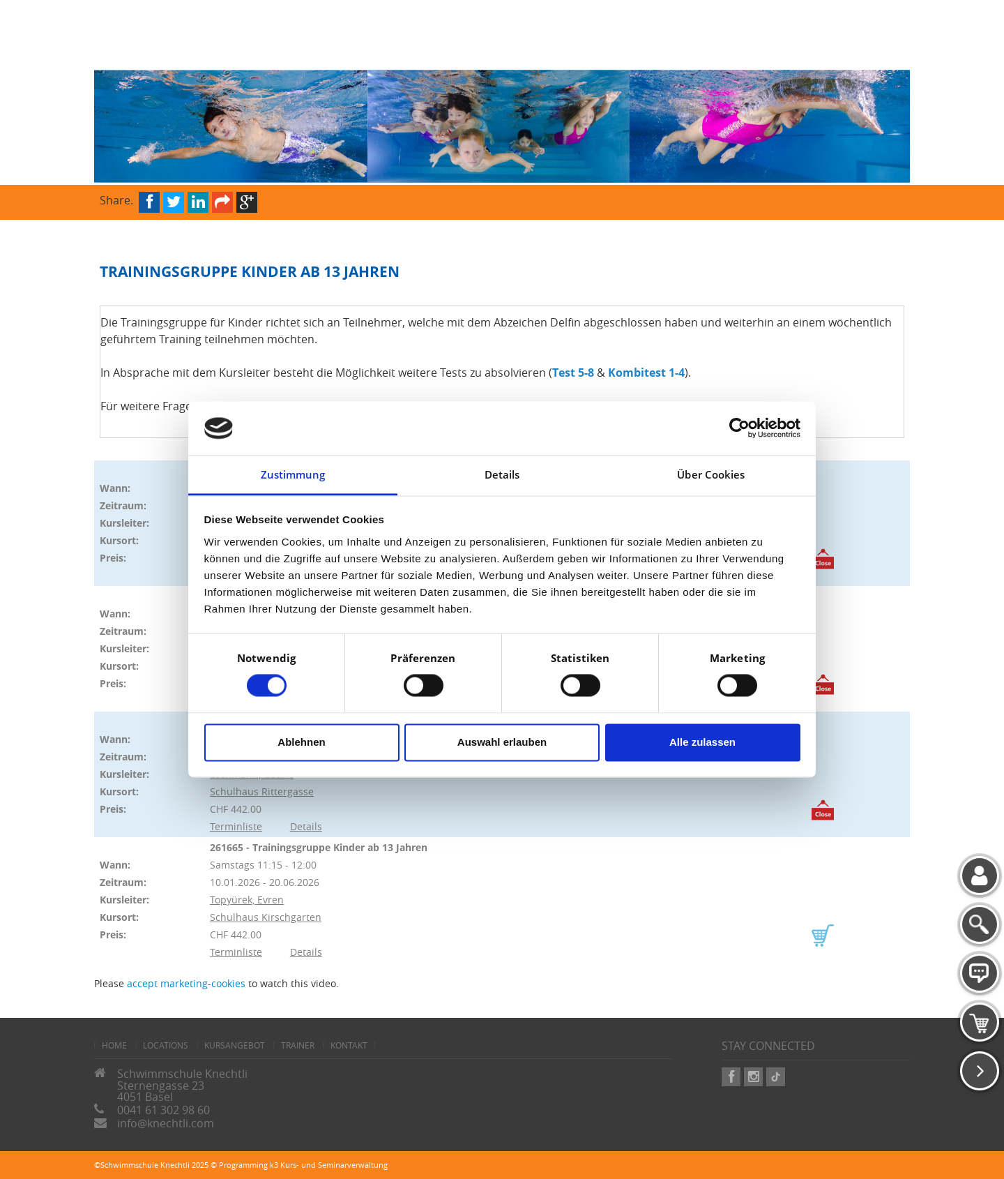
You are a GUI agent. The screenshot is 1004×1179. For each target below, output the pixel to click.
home (114, 1045)
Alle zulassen (702, 742)
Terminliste (236, 826)
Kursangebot (234, 1045)
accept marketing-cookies (186, 983)
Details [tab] (502, 474)
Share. (116, 199)
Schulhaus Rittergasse (262, 791)
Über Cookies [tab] (711, 474)
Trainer (297, 1045)
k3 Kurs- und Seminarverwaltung (329, 1164)
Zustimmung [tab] (293, 474)
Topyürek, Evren (247, 899)
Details (306, 826)
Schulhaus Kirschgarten (265, 917)
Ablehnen (301, 742)
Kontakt (348, 1045)
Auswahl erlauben (502, 742)
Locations (165, 1045)
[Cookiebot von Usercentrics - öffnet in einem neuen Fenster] (739, 428)
